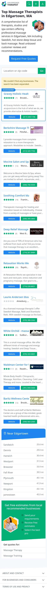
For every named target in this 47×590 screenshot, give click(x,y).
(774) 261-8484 (29, 252)
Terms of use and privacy (16, 586)
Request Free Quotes (23, 58)
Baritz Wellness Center (17, 398)
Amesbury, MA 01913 (27, 301)
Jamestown (23, 494)
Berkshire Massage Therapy (20, 128)
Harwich (23, 455)
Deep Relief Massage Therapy (21, 229)
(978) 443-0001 (29, 354)
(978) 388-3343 (29, 320)
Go (41, 70)
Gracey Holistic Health (17, 93)
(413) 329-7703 (29, 151)
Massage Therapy (13, 550)
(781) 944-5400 (29, 388)
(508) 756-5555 (29, 185)
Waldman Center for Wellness (21, 364)
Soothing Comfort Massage (20, 195)
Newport (23, 483)
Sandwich (23, 444)
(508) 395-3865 (29, 218)
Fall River (23, 472)
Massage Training (13, 555)
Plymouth (23, 478)
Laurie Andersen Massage (19, 297)
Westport (23, 461)
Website (12, 117)
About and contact (13, 573)
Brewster (23, 466)
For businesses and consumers (19, 580)
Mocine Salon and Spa (17, 161)
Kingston (23, 489)
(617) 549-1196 (29, 117)
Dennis (23, 450)
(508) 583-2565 (29, 421)
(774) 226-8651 (29, 286)
